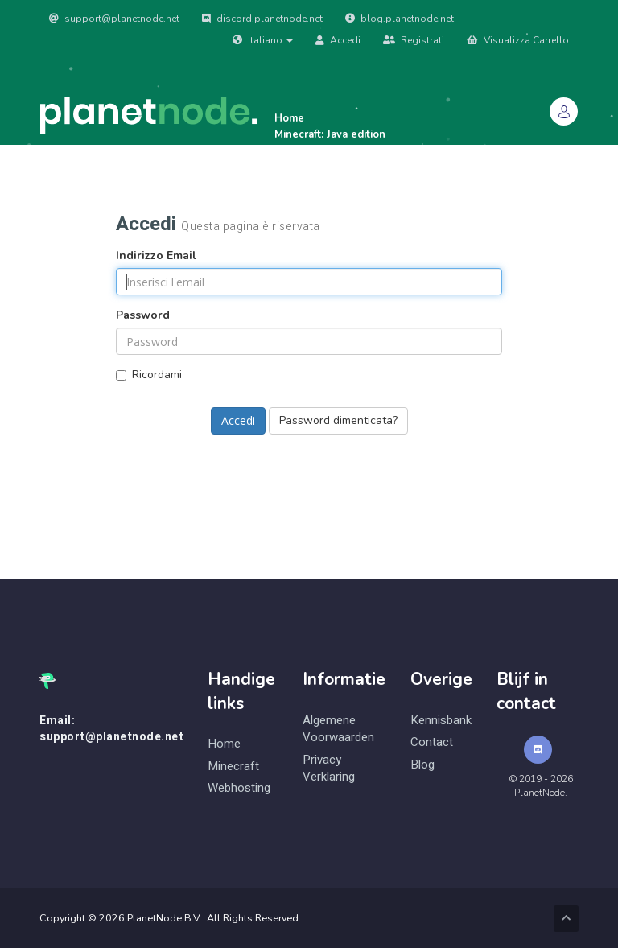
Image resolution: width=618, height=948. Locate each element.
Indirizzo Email (156, 255)
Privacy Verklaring (329, 768)
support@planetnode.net (114, 18)
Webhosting (239, 788)
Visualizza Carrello (518, 40)
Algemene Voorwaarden (338, 729)
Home (224, 744)
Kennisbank (441, 720)
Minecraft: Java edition (329, 134)
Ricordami (149, 374)
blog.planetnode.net (399, 18)
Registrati (413, 40)
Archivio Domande (127, 199)
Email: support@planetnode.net (111, 729)
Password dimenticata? (338, 420)
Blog (422, 764)
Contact (431, 742)
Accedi (337, 40)
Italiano (263, 40)
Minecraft (233, 766)
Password (143, 315)
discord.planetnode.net (262, 18)
